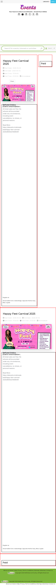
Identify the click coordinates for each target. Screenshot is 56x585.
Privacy (20, 570)
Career (11, 570)
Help (15, 570)
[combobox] (51, 48)
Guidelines (30, 570)
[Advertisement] (28, 30)
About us (6, 570)
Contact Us (49, 570)
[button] (2, 1)
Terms (25, 570)
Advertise (43, 570)
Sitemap (36, 570)
